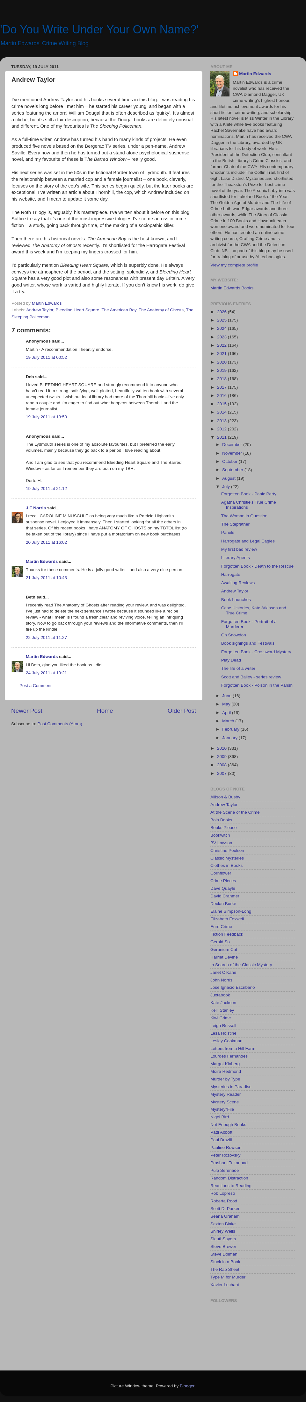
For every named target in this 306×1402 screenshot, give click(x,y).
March (228, 721)
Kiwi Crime (220, 1018)
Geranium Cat (223, 949)
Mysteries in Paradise (230, 1086)
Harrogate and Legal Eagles (248, 541)
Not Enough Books (228, 1124)
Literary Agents (235, 557)
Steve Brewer (223, 1246)
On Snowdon (233, 635)
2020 (222, 362)
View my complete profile (234, 265)
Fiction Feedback (226, 934)
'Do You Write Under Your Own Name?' (99, 29)
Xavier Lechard (224, 1284)
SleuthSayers (223, 1238)
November (232, 453)
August (229, 478)
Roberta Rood (223, 1201)
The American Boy (118, 310)
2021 (222, 353)
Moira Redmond (225, 1071)
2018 (222, 378)
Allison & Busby (225, 797)
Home (105, 710)
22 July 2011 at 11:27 (46, 637)
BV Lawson (221, 842)
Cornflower (220, 873)
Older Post (182, 710)
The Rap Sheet (224, 1269)
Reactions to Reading (230, 1185)
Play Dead (231, 660)
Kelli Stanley (222, 1010)
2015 (222, 403)
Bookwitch (220, 835)
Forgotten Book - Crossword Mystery (256, 651)
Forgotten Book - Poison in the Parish (257, 685)
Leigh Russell (223, 1025)
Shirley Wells (222, 1231)
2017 (222, 387)
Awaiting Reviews (238, 582)
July (226, 486)
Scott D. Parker (225, 1208)
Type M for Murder (227, 1277)
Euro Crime (221, 926)
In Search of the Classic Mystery (241, 964)
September (233, 469)
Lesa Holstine (223, 1033)
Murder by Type (225, 1079)
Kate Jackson (223, 1002)
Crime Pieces (223, 880)
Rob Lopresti (222, 1193)
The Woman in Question (244, 515)
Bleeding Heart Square (77, 310)
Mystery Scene (224, 1102)
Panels (227, 532)
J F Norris (36, 508)
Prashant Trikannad (229, 1162)
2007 (222, 773)
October (230, 461)
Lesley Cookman (226, 1040)
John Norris (221, 980)
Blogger (187, 1386)
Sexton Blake (223, 1223)
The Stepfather (235, 524)
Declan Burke (223, 903)
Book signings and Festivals (247, 643)
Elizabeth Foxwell (227, 919)
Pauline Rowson (226, 1147)
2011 (222, 437)
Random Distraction (229, 1178)
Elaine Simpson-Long (230, 911)
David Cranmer (224, 896)
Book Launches (236, 599)
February (231, 729)
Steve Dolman (223, 1254)
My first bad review (239, 549)
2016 (222, 395)
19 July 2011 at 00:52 (46, 357)
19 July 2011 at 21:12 (46, 488)
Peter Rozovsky (225, 1155)
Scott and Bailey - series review (251, 677)
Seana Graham (225, 1216)
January (230, 737)
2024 (222, 328)
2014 (222, 412)
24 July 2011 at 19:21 (46, 672)
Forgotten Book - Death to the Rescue (257, 566)
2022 (222, 345)
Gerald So (220, 941)
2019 (222, 370)
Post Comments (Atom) (60, 723)
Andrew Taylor (40, 310)
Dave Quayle (222, 888)
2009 (222, 756)
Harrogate (230, 574)
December (232, 444)
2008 (222, 764)
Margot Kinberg (225, 1063)
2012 (222, 429)
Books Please (223, 827)
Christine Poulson (227, 850)
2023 (222, 337)
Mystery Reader (225, 1094)
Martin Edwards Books (231, 288)
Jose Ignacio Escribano (232, 987)
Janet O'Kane (223, 972)
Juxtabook (220, 995)
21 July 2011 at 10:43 (46, 577)
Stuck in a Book (225, 1261)
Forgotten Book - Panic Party (248, 494)
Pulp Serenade (224, 1170)
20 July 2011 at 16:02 (46, 542)
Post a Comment (35, 685)
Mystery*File (222, 1109)
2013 (222, 420)
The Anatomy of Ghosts (161, 310)
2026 (222, 311)
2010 (222, 748)
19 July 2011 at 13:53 (46, 416)
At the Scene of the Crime (235, 812)
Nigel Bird (219, 1117)
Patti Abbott (221, 1132)
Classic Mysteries (227, 858)
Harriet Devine (224, 957)
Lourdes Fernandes (229, 1056)
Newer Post (26, 710)
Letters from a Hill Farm (232, 1048)
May (226, 704)
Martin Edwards (42, 561)
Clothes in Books (226, 865)
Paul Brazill (221, 1139)
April (227, 712)
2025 (222, 320)
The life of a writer (238, 668)
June (227, 695)
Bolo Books (221, 820)
